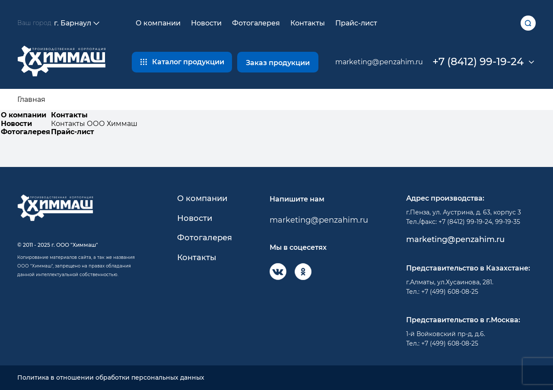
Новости (206, 23)
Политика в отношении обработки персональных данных (110, 377)
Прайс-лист (356, 23)
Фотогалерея (256, 23)
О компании (158, 23)
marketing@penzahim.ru (379, 62)
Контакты (307, 23)
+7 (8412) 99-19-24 (478, 62)
